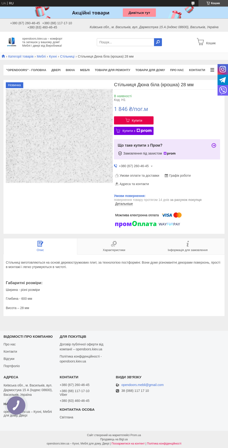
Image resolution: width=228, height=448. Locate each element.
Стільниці (67, 56)
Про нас (177, 70)
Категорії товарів (20, 56)
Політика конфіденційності (164, 443)
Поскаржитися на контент (128, 443)
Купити (137, 120)
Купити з (136, 131)
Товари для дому (150, 70)
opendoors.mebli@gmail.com (142, 385)
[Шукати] (158, 42)
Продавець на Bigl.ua (114, 439)
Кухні (53, 56)
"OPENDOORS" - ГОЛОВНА (26, 70)
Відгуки (8, 359)
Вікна (70, 70)
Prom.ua (136, 435)
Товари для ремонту (112, 70)
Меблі (41, 56)
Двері (56, 70)
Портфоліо (11, 366)
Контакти (197, 70)
